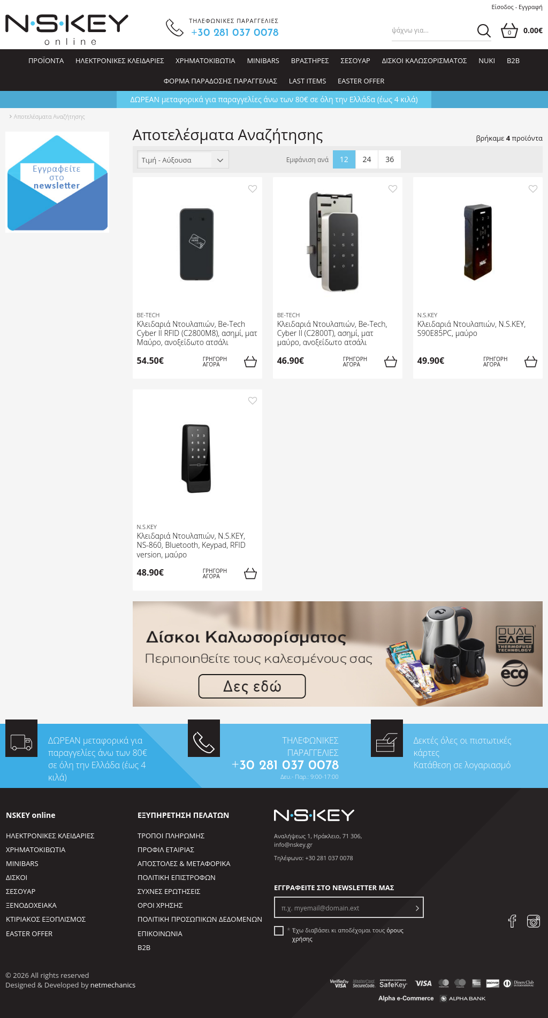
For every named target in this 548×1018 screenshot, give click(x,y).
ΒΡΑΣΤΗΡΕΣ (310, 60)
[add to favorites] (252, 188)
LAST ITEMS (307, 81)
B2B (513, 60)
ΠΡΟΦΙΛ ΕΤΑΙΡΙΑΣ (166, 849)
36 (389, 159)
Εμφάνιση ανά (307, 160)
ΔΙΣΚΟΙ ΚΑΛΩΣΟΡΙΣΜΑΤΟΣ (424, 60)
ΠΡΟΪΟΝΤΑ (46, 60)
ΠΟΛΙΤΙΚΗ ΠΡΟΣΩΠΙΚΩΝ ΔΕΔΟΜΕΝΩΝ (200, 919)
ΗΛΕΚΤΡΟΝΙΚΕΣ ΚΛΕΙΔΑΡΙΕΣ (119, 60)
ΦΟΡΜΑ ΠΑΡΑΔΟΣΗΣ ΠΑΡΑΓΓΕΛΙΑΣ (220, 81)
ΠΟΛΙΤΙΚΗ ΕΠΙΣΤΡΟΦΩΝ (177, 877)
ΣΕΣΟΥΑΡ (355, 60)
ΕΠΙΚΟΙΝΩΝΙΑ (160, 933)
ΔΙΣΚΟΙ (16, 877)
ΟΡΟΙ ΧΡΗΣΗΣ (160, 905)
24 (367, 159)
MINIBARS (263, 60)
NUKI (486, 60)
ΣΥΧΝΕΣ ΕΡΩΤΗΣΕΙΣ (169, 891)
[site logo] (66, 29)
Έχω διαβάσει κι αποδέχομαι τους (348, 934)
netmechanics (112, 985)
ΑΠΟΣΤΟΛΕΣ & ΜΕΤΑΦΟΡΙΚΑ (184, 863)
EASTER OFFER (361, 81)
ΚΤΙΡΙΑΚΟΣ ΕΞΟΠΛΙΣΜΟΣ (46, 919)
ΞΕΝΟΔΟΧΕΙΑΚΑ (31, 905)
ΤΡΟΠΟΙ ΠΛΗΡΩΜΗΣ (171, 835)
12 (344, 159)
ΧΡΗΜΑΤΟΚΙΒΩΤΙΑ (205, 60)
